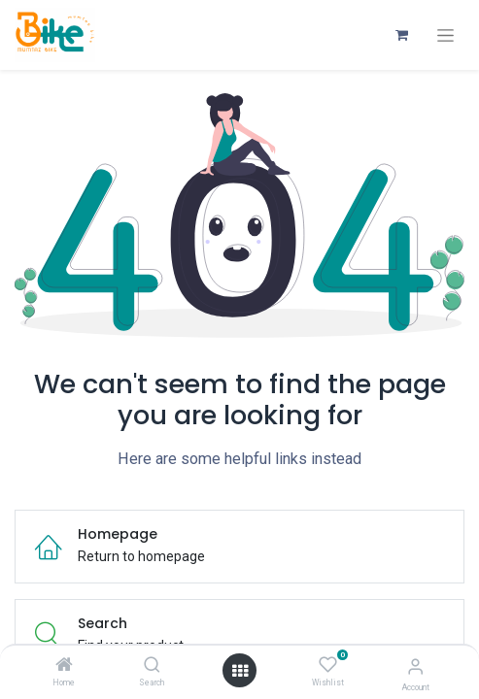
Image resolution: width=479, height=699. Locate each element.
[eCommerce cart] (401, 34)
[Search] (152, 666)
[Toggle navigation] (445, 35)
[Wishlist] (328, 665)
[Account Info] (415, 666)
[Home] (64, 666)
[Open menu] (240, 670)
